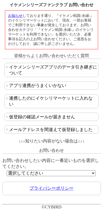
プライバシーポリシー (51, 188)
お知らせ (15, 16)
